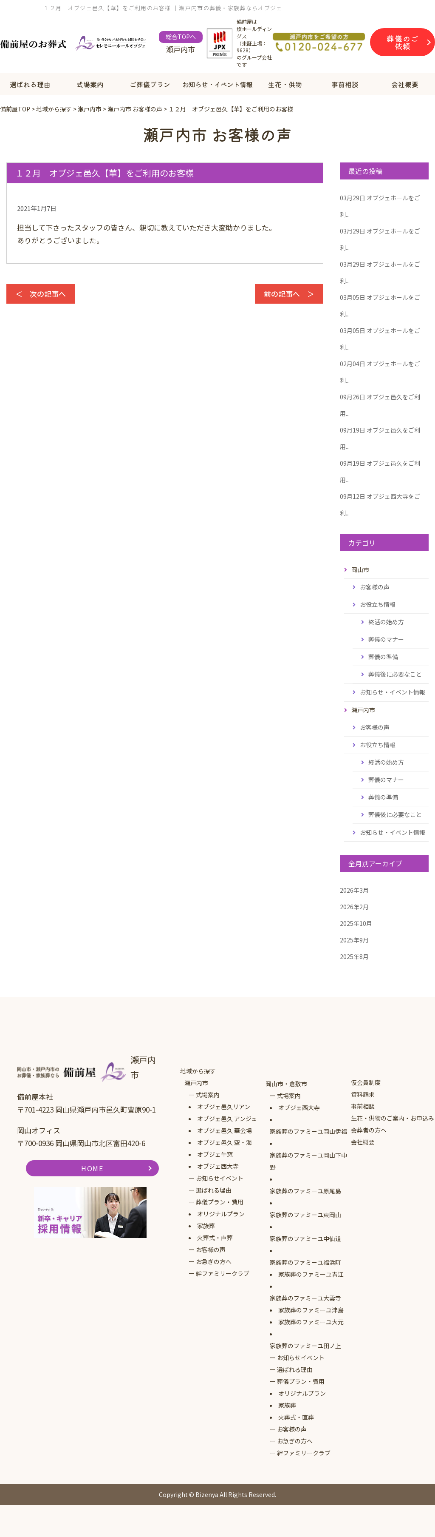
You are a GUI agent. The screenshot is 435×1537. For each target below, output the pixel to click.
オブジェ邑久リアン (223, 1106)
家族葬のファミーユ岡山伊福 (308, 1131)
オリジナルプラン (221, 1214)
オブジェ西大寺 (218, 1166)
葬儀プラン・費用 (219, 1202)
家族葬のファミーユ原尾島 (305, 1191)
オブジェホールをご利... (380, 206)
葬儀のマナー (386, 639)
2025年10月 (356, 923)
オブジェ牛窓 (215, 1154)
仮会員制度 (366, 1082)
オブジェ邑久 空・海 (224, 1142)
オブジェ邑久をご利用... (380, 405)
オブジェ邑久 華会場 (224, 1130)
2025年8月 (354, 956)
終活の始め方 (386, 622)
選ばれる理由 (30, 84)
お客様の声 (375, 587)
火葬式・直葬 (215, 1237)
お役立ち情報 (377, 604)
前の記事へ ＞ (289, 293)
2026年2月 (354, 906)
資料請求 (363, 1094)
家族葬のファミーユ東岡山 (305, 1214)
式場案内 (90, 84)
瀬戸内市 (196, 1083)
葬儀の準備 (383, 656)
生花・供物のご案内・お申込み (392, 1118)
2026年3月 (354, 890)
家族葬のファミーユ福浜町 (305, 1262)
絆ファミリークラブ (222, 1273)
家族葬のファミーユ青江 (311, 1274)
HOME (92, 1168)
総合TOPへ (181, 36)
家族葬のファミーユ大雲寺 (305, 1298)
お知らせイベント (219, 1178)
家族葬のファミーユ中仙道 (305, 1238)
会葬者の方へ (369, 1130)
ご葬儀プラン (150, 84)
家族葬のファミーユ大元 (311, 1322)
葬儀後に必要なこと (395, 674)
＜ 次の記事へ (40, 293)
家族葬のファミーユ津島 (311, 1310)
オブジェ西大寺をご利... (380, 504)
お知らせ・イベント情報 (217, 84)
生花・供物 (285, 84)
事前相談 (345, 84)
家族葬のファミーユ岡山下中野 (308, 1161)
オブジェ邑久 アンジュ (227, 1118)
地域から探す (198, 1071)
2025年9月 (354, 940)
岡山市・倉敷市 (286, 1083)
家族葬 (206, 1225)
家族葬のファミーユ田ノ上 (305, 1345)
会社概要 (404, 84)
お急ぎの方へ (214, 1261)
